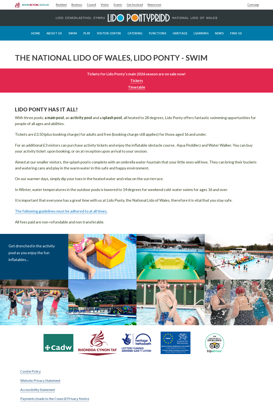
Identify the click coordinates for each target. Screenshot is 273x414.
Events (118, 4)
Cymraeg (253, 4)
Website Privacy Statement (40, 380)
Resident (61, 4)
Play (86, 33)
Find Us (236, 33)
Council (91, 4)
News (219, 33)
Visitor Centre (109, 33)
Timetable (136, 87)
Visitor (105, 4)
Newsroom (154, 4)
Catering (135, 33)
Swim (72, 33)
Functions (158, 33)
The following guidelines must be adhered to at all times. (61, 211)
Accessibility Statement (37, 390)
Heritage (180, 33)
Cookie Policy (30, 371)
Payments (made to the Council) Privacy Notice (54, 399)
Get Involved (135, 4)
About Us (54, 33)
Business (76, 4)
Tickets (136, 80)
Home (35, 33)
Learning (201, 33)
